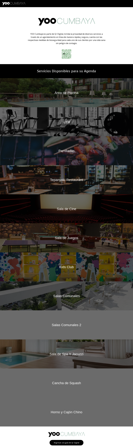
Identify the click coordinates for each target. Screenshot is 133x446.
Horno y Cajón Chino (66, 411)
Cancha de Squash (66, 382)
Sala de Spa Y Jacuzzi (66, 353)
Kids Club (66, 267)
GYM (66, 122)
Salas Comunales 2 (66, 324)
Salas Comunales (66, 295)
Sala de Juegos (66, 238)
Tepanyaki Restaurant (66, 180)
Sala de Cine (66, 209)
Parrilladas (66, 151)
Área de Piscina (66, 93)
